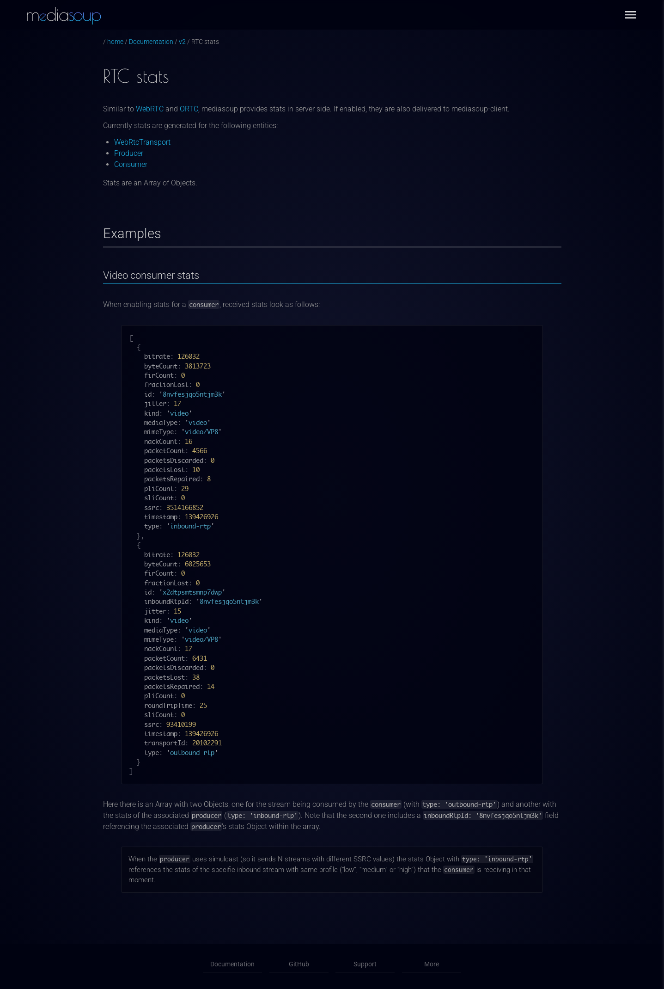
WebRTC (150, 108)
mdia (63, 14)
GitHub (299, 964)
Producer (128, 153)
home (115, 42)
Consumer (130, 164)
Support (365, 964)
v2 (182, 42)
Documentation (151, 42)
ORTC (189, 108)
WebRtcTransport (142, 142)
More (432, 964)
